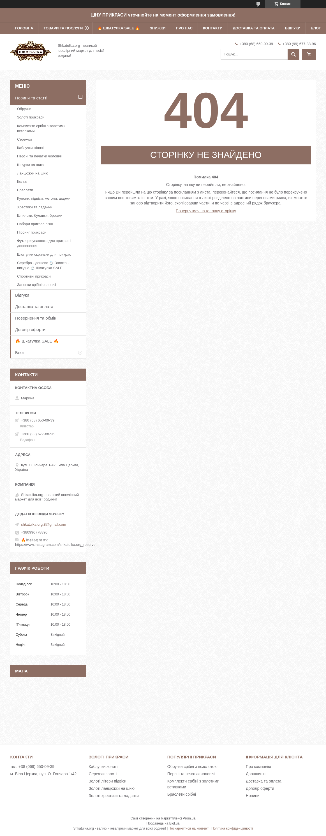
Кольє (22, 182)
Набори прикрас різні (35, 224)
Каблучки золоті (103, 766)
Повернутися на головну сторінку (206, 211)
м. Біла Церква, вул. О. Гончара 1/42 (43, 774)
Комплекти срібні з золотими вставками (41, 128)
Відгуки (292, 28)
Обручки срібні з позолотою (192, 766)
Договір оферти (30, 329)
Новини (253, 795)
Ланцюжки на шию (32, 173)
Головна (24, 28)
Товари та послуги (63, 28)
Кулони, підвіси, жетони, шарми (43, 198)
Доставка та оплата (254, 28)
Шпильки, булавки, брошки (39, 215)
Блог (316, 28)
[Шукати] (293, 54)
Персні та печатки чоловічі (39, 156)
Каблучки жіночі (30, 148)
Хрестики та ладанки (34, 207)
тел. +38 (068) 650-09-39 (32, 766)
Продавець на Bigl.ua (162, 823)
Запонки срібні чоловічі (36, 285)
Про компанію (258, 766)
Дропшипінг (256, 774)
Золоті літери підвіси (107, 781)
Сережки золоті (103, 774)
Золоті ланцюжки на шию (112, 788)
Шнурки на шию (30, 165)
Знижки (158, 28)
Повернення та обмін (35, 318)
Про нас (184, 28)
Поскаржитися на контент (189, 828)
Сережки (24, 139)
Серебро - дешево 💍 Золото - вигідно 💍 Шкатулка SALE (43, 265)
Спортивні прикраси (34, 276)
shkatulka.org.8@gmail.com (43, 524)
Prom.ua (189, 818)
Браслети (25, 190)
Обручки (24, 109)
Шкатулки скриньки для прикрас (44, 254)
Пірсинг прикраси (31, 232)
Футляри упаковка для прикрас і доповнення (44, 243)
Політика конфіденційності (232, 828)
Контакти (213, 28)
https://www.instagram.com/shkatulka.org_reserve (55, 544)
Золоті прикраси (30, 117)
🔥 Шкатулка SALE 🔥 (118, 28)
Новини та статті (31, 98)
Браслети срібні (181, 794)
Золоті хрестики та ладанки (114, 795)
